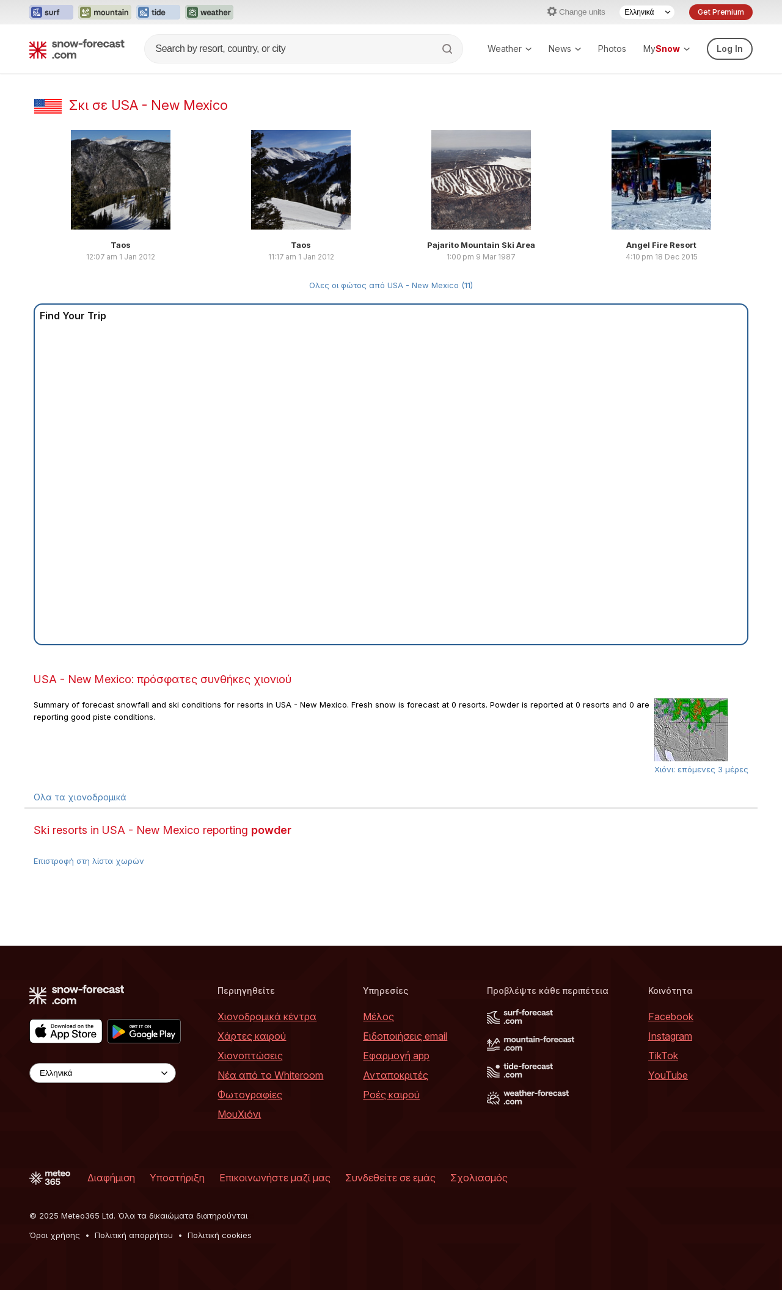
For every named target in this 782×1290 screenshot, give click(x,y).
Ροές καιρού (391, 1095)
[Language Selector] (646, 12)
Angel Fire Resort (661, 245)
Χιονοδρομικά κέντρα (266, 1016)
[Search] (448, 49)
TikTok (663, 1055)
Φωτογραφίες (249, 1095)
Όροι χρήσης (54, 1235)
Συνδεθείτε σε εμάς (390, 1178)
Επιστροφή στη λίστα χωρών (89, 861)
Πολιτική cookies (220, 1235)
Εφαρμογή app (396, 1055)
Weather (510, 48)
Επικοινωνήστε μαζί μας (275, 1178)
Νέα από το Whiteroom (270, 1075)
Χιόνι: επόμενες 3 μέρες (701, 769)
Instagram (670, 1036)
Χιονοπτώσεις (250, 1055)
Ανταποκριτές (395, 1075)
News (565, 48)
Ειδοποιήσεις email (405, 1036)
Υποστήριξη (177, 1178)
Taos (121, 245)
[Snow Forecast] (77, 49)
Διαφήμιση (111, 1178)
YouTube (668, 1075)
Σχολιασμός (479, 1178)
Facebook (670, 1016)
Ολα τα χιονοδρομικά (80, 797)
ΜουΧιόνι (239, 1114)
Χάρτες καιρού (251, 1036)
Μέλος (378, 1016)
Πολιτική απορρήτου (134, 1235)
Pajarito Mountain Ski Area (481, 245)
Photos (612, 48)
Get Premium (721, 11)
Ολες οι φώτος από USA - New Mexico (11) (391, 285)
